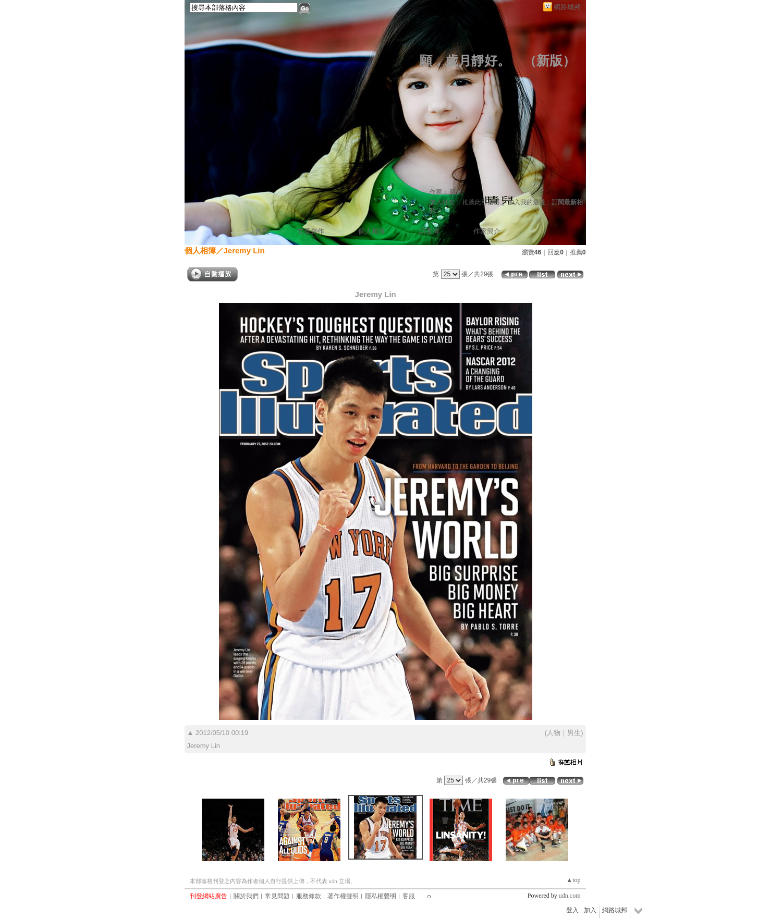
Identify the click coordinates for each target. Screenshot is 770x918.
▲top (573, 880)
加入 (590, 910)
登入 (572, 910)
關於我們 (246, 896)
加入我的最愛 (526, 202)
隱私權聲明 (380, 896)
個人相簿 (371, 231)
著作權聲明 (343, 896)
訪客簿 (429, 231)
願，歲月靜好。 (464, 61)
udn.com (570, 895)
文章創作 (310, 231)
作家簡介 (486, 231)
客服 (408, 896)
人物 (553, 733)
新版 (549, 61)
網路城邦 (567, 7)
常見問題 (277, 896)
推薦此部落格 (481, 202)
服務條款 (308, 896)
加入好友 (442, 202)
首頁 (261, 231)
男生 (574, 733)
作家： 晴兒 (446, 191)
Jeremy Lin (244, 250)
